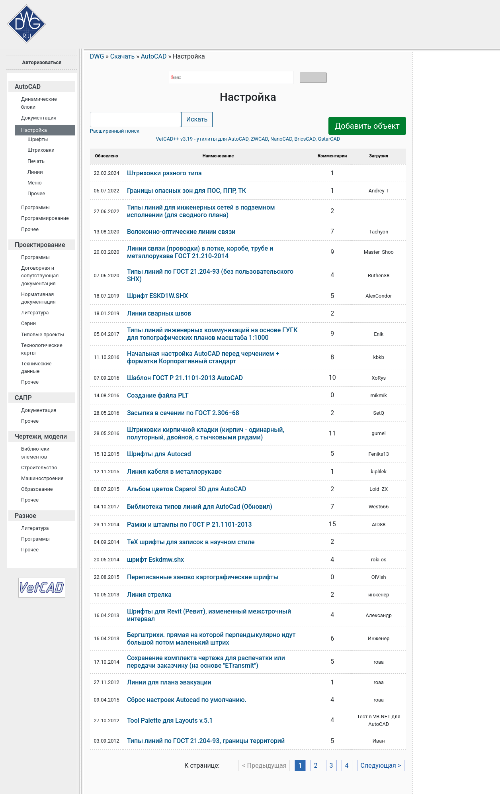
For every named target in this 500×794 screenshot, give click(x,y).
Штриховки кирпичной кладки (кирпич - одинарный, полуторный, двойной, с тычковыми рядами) (205, 433)
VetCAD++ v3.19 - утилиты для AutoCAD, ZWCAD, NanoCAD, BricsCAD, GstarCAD (248, 139)
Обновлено (106, 156)
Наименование (218, 156)
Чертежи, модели (41, 436)
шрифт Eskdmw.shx (155, 559)
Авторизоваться (41, 62)
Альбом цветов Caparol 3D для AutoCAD (186, 489)
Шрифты (37, 139)
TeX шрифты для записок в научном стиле (191, 542)
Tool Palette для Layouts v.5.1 (170, 720)
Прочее (36, 193)
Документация (39, 118)
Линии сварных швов (159, 313)
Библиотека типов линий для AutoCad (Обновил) (199, 506)
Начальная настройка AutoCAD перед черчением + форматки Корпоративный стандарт (203, 357)
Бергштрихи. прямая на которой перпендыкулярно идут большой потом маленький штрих (211, 638)
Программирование (45, 218)
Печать (36, 161)
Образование (37, 489)
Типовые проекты (42, 334)
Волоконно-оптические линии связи (181, 231)
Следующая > (381, 765)
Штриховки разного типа (164, 173)
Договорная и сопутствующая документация (40, 275)
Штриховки (41, 150)
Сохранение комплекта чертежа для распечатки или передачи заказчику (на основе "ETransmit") (206, 661)
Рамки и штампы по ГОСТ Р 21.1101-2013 (189, 524)
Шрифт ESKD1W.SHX (157, 296)
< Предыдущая (264, 765)
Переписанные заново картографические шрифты (203, 577)
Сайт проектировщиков (20, 20)
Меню (34, 183)
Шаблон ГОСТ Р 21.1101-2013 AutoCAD (185, 378)
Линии (35, 172)
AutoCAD (28, 86)
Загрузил (378, 156)
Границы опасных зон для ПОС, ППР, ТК (186, 190)
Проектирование (40, 245)
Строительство (39, 468)
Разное (25, 516)
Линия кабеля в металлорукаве (174, 471)
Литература (35, 313)
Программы (35, 207)
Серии (28, 323)
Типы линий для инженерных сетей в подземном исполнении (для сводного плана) (201, 211)
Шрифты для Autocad (159, 454)
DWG (97, 56)
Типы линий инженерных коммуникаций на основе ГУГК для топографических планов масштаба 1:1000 (212, 333)
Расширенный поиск (114, 131)
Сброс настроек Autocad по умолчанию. (186, 700)
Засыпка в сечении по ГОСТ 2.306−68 (183, 413)
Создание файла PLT (158, 395)
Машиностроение (42, 478)
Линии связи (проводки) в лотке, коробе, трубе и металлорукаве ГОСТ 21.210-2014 (200, 252)
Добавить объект (367, 126)
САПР (23, 398)
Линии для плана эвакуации (169, 682)
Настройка (34, 130)
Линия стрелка (149, 594)
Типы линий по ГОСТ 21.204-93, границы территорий (206, 741)
